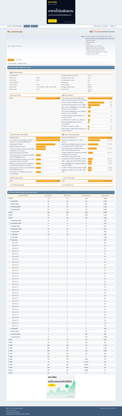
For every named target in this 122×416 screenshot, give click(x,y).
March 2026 (15, 204)
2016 (11, 356)
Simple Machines (19, 408)
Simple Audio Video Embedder (13, 412)
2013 (11, 364)
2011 (11, 370)
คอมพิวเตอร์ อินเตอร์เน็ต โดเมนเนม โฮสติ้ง (74, 105)
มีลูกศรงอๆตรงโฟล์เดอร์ (16, 144)
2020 (11, 345)
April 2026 (15, 201)
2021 (11, 342)
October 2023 (16, 226)
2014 (11, 362)
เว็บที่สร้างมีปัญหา (14, 137)
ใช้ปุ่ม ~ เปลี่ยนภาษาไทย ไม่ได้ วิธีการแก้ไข (74, 161)
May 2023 (14, 240)
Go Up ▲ (114, 408)
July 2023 (14, 234)
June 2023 (15, 237)
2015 (11, 359)
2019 (11, 348)
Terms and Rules (107, 408)
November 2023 (16, 223)
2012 (11, 367)
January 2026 (16, 209)
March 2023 (15, 331)
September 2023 (16, 229)
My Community (14, 31)
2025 (11, 212)
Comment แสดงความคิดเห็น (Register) (72, 102)
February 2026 (16, 206)
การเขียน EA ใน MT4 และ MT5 (70, 126)
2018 (11, 350)
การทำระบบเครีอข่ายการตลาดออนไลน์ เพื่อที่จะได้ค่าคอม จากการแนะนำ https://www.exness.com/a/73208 (22, 151)
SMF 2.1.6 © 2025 (10, 408)
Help (101, 408)
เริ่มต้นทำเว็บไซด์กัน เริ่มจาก (17, 146)
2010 (11, 373)
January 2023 (16, 337)
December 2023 (16, 220)
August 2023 (15, 231)
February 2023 (16, 334)
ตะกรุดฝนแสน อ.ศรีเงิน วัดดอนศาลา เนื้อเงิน (74, 158)
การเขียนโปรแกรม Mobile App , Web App (73, 120)
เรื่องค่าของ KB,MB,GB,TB (69, 137)
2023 (11, 218)
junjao (89, 84)
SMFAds (8, 410)
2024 (11, 215)
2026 (11, 198)
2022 (11, 339)
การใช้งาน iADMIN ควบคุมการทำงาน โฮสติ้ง (74, 167)
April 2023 (15, 328)
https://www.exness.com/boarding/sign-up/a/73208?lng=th (100, 38)
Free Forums (14, 410)
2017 (11, 353)
